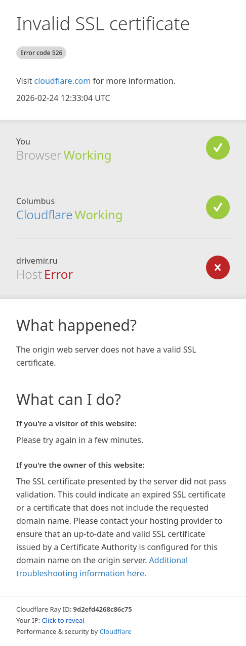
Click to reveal (63, 620)
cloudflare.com (62, 80)
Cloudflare (44, 214)
